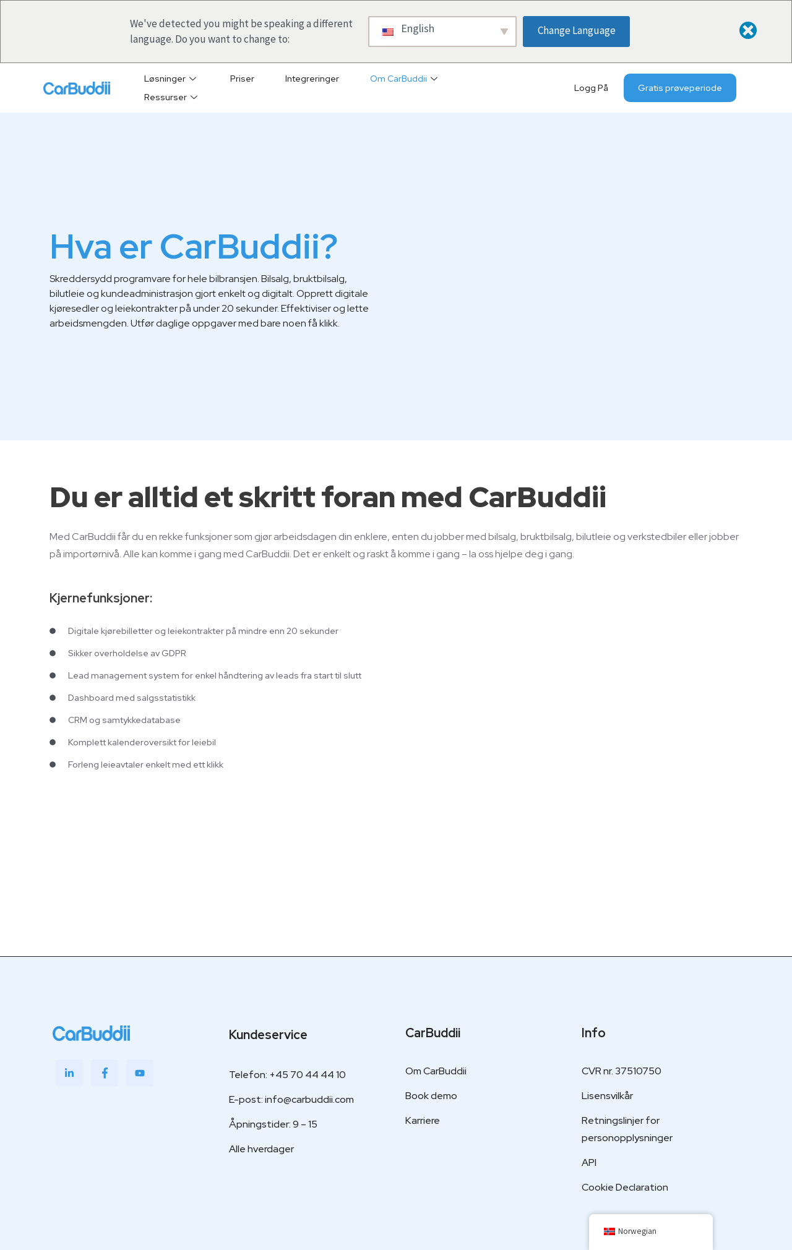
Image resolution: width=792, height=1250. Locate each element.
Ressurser (172, 97)
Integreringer (312, 78)
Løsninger (171, 78)
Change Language (577, 30)
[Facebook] (104, 1073)
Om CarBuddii (405, 78)
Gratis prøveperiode (680, 87)
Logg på (591, 87)
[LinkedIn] (69, 1073)
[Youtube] (139, 1073)
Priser (242, 78)
